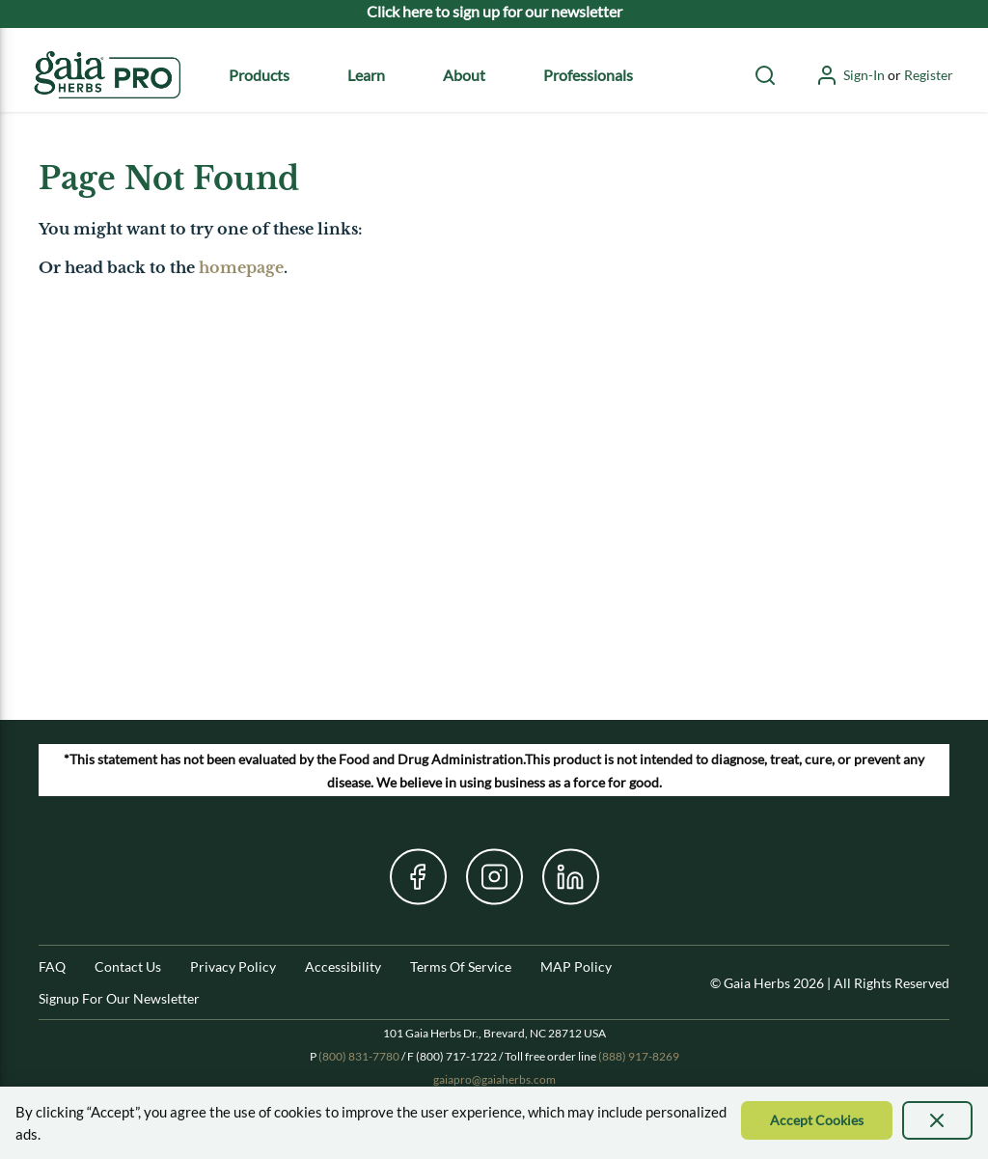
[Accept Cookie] (816, 1120)
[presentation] (938, 1120)
